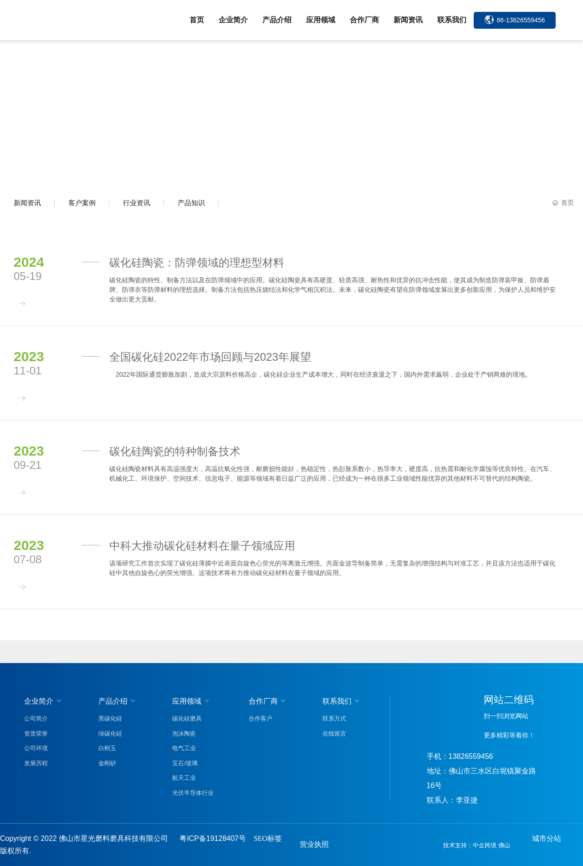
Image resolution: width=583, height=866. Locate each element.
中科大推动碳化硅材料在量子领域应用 (202, 545)
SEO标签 (268, 838)
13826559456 (471, 756)
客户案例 (82, 203)
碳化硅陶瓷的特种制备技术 (174, 451)
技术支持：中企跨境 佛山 (476, 845)
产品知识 (191, 203)
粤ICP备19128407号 (212, 838)
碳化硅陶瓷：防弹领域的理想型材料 (196, 262)
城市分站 (546, 838)
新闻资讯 (27, 203)
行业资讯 (136, 203)
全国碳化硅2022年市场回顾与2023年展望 (210, 357)
